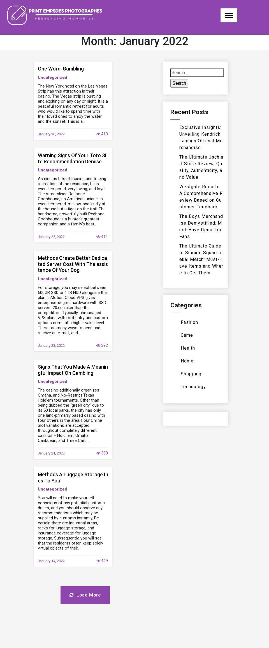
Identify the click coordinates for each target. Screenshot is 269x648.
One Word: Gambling (61, 69)
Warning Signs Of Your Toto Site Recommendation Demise (72, 158)
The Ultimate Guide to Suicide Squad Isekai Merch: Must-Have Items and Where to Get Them (201, 259)
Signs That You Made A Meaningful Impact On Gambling (73, 370)
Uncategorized (52, 77)
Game (187, 335)
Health (188, 348)
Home (187, 361)
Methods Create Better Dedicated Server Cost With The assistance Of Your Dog (73, 264)
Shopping (191, 373)
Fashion (189, 322)
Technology (193, 386)
